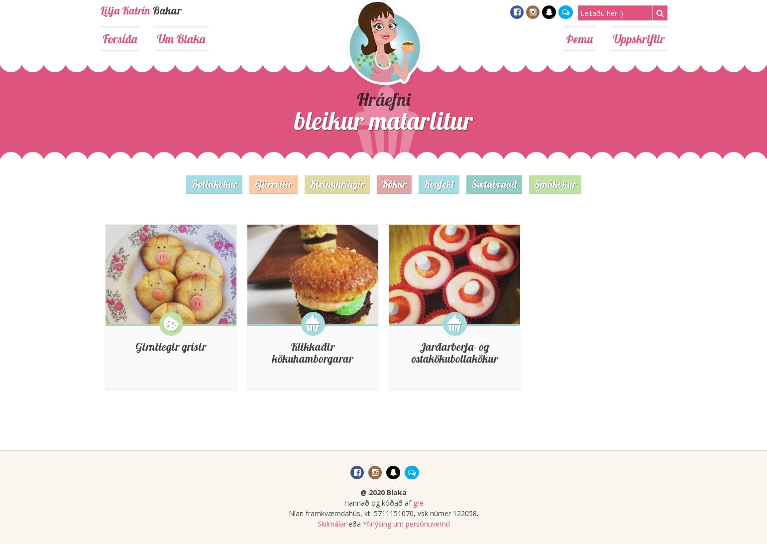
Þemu (579, 38)
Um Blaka (181, 38)
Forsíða (120, 38)
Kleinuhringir (337, 184)
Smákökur (555, 184)
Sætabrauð (494, 184)
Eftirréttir (273, 184)
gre (418, 503)
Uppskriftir (639, 38)
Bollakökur (214, 184)
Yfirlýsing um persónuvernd (406, 524)
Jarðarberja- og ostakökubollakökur (455, 353)
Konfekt (439, 184)
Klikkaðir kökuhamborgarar (312, 353)
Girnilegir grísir (170, 347)
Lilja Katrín (125, 10)
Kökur (394, 184)
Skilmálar (332, 524)
